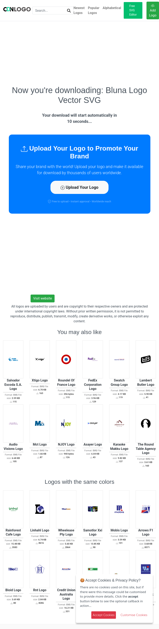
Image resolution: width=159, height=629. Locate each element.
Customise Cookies (133, 615)
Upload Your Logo (79, 187)
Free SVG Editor (133, 10)
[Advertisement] (79, 53)
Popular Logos (93, 10)
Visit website (42, 298)
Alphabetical (112, 8)
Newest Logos (79, 10)
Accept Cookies (104, 615)
